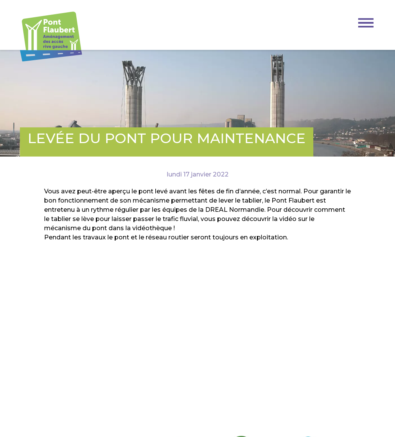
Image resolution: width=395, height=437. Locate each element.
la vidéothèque (148, 228)
